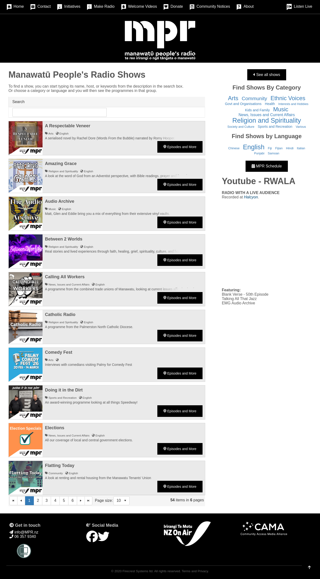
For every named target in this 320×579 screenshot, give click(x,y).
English (253, 147)
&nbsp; (267, 243)
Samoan (273, 153)
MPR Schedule (267, 166)
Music (280, 109)
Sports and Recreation (275, 126)
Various (301, 126)
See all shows (266, 75)
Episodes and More (179, 147)
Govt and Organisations (243, 104)
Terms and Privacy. (195, 571)
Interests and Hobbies (293, 104)
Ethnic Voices (287, 98)
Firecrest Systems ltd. (138, 571)
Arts (233, 98)
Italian (301, 148)
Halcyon (251, 197)
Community (254, 98)
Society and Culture (241, 126)
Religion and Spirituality (266, 120)
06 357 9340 (22, 536)
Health (270, 104)
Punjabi (259, 153)
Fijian (279, 148)
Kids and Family (257, 110)
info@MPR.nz (23, 532)
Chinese (234, 148)
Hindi (289, 148)
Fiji (270, 148)
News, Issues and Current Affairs (267, 115)
